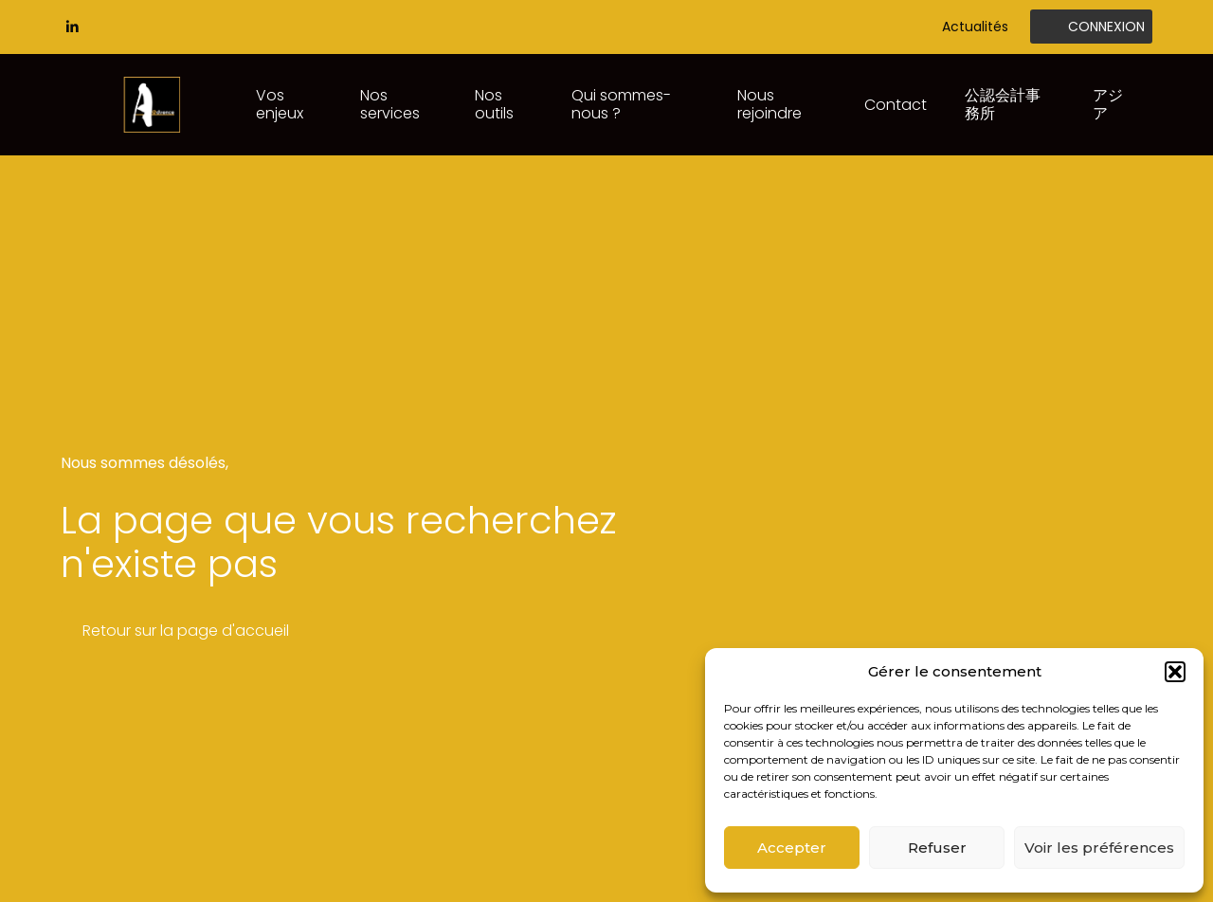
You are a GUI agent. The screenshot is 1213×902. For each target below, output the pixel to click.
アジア (1108, 103)
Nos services (390, 103)
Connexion (1106, 26)
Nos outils (494, 103)
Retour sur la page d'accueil (185, 630)
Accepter (791, 848)
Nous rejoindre (769, 103)
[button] (1175, 671)
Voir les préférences (1099, 848)
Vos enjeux (279, 103)
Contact (895, 105)
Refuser (937, 848)
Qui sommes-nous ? (621, 103)
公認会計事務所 (1003, 103)
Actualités (975, 26)
